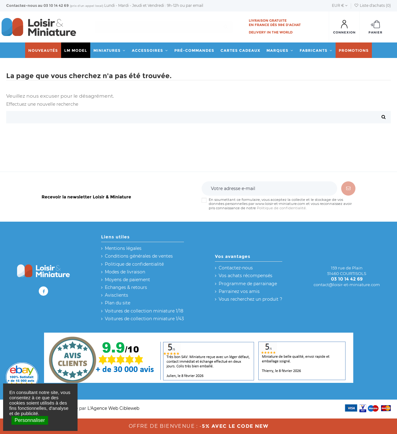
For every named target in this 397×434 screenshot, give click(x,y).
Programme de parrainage (248, 283)
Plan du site (117, 303)
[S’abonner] (348, 188)
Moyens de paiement (127, 279)
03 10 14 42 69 (56, 5)
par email (194, 5)
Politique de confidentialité (281, 208)
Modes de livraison (125, 272)
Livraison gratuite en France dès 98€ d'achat (275, 22)
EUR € (340, 5)
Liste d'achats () (372, 5)
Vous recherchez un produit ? (250, 299)
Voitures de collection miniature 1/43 (144, 318)
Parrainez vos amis (239, 291)
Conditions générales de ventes (139, 256)
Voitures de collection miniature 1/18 (144, 311)
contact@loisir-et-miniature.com (347, 284)
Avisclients (116, 295)
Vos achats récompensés (245, 275)
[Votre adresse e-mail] (269, 188)
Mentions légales (123, 248)
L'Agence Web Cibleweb (113, 408)
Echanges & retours (126, 287)
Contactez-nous (21, 5)
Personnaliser (30, 420)
